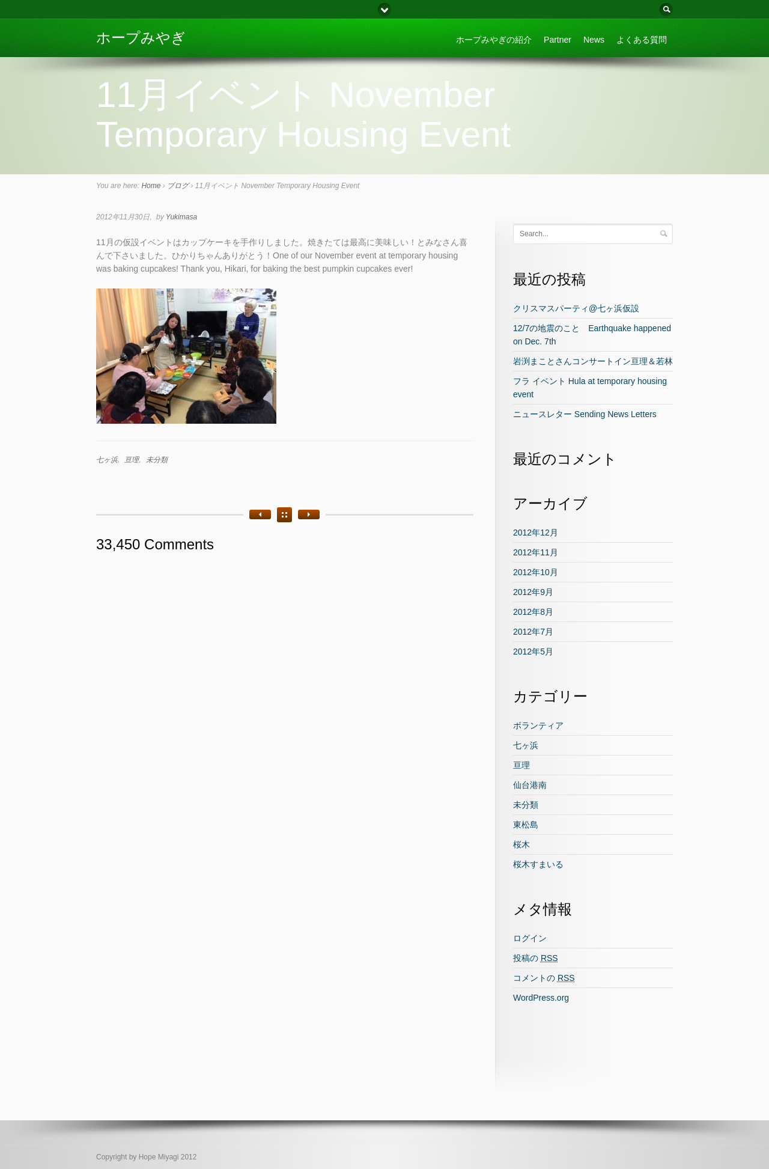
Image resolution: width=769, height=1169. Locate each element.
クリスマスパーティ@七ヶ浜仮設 (576, 308)
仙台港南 (530, 785)
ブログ (178, 186)
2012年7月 (533, 631)
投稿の (535, 958)
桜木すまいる (538, 864)
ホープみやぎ (141, 37)
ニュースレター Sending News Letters (585, 414)
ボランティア (538, 725)
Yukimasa (181, 217)
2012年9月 (533, 592)
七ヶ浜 (107, 460)
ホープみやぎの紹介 (494, 39)
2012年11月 (535, 552)
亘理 (131, 460)
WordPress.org (541, 998)
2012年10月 (535, 572)
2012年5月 (533, 651)
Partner (557, 39)
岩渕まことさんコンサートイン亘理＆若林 (593, 361)
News (593, 39)
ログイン (530, 938)
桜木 (521, 844)
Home (150, 186)
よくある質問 (641, 39)
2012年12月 (535, 532)
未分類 (157, 460)
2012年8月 (533, 612)
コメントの (544, 978)
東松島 (525, 824)
